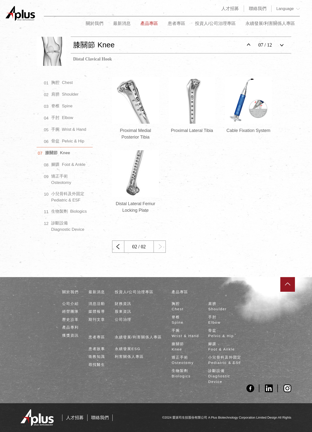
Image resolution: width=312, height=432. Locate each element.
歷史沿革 (70, 319)
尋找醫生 (96, 364)
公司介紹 (70, 303)
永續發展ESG (128, 349)
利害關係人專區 (129, 356)
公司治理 (123, 319)
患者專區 (176, 26)
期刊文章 (96, 319)
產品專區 (149, 26)
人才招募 (230, 8)
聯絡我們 (257, 8)
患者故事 (96, 349)
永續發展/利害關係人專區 (270, 26)
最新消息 (122, 26)
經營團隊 (70, 311)
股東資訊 (123, 311)
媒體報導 (96, 311)
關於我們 (94, 26)
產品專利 (70, 327)
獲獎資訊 (70, 335)
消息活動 (96, 303)
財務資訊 (123, 303)
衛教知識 (96, 356)
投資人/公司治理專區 (215, 26)
